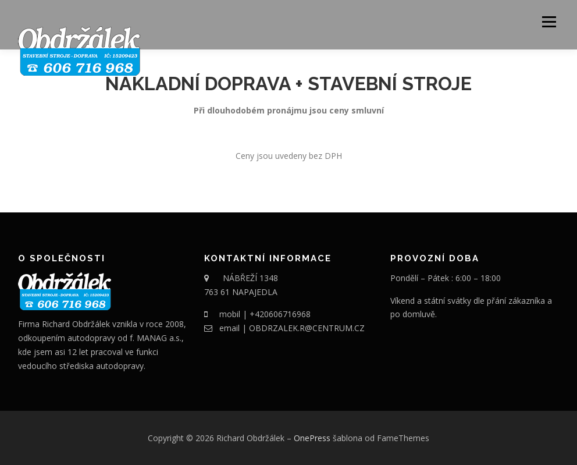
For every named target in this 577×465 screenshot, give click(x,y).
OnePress (312, 437)
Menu (549, 21)
